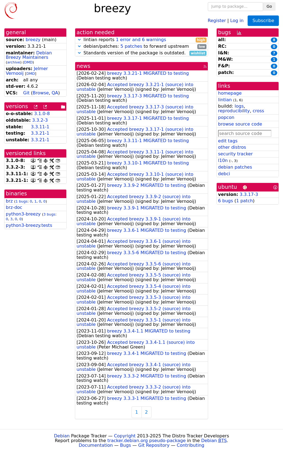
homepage (230, 93)
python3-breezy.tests (29, 225)
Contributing (191, 445)
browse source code (240, 124)
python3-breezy (23, 214)
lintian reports (141, 40)
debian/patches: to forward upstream (141, 46)
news (83, 66)
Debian (62, 435)
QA (55, 92)
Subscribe (263, 20)
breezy (33, 39)
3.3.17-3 (249, 194)
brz (9, 201)
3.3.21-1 (40, 133)
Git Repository (153, 445)
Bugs (125, 445)
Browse (41, 92)
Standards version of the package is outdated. (141, 53)
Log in (236, 20)
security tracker (235, 153)
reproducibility (234, 110)
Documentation (96, 445)
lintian (225, 99)
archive (13, 62)
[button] (79, 39)
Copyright (124, 435)
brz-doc (14, 207)
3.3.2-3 (40, 120)
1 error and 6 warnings (141, 39)
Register (217, 20)
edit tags (227, 140)
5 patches (131, 46)
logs (239, 106)
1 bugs (21, 201)
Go (269, 6)
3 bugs (49, 214)
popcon (226, 117)
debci (224, 173)
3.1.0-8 (42, 113)
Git (26, 92)
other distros (232, 147)
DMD (28, 62)
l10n (223, 160)
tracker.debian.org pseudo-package (147, 440)
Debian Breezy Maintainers (29, 55)
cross (258, 110)
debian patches (235, 167)
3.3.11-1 (40, 126)
